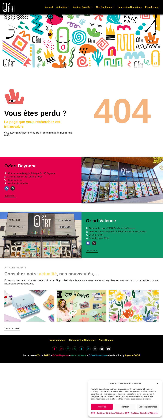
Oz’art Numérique (98, 355)
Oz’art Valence (78, 355)
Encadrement (152, 7)
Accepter (102, 407)
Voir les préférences (148, 407)
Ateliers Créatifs (83, 7)
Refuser (125, 407)
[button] (157, 383)
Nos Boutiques (105, 7)
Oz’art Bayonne (60, 355)
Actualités (63, 7)
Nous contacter (57, 340)
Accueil (49, 7)
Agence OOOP (132, 355)
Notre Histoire (106, 340)
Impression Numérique (130, 7)
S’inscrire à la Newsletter (82, 340)
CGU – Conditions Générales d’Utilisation (107, 413)
